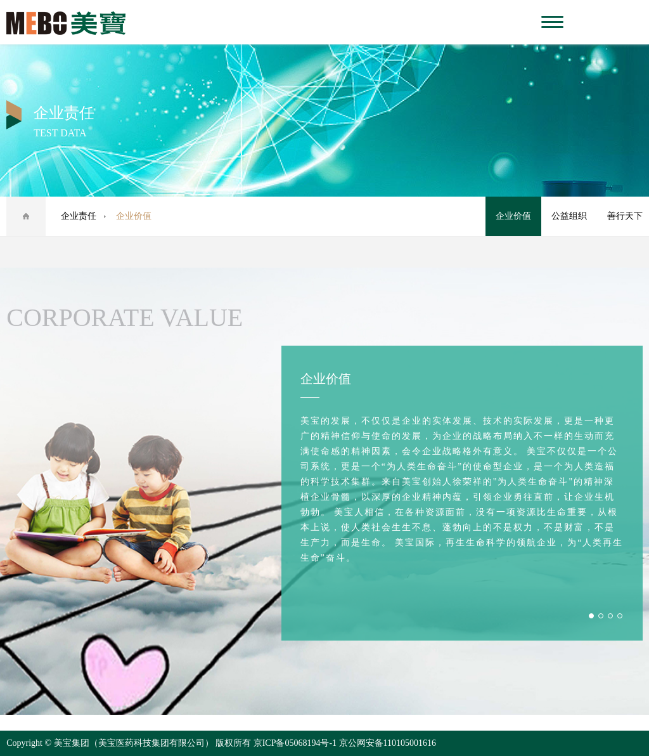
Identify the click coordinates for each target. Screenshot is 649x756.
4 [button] (619, 615)
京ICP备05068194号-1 (295, 743)
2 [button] (600, 615)
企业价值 (513, 216)
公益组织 (569, 216)
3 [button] (610, 615)
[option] (462, 493)
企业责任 (78, 216)
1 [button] (591, 615)
